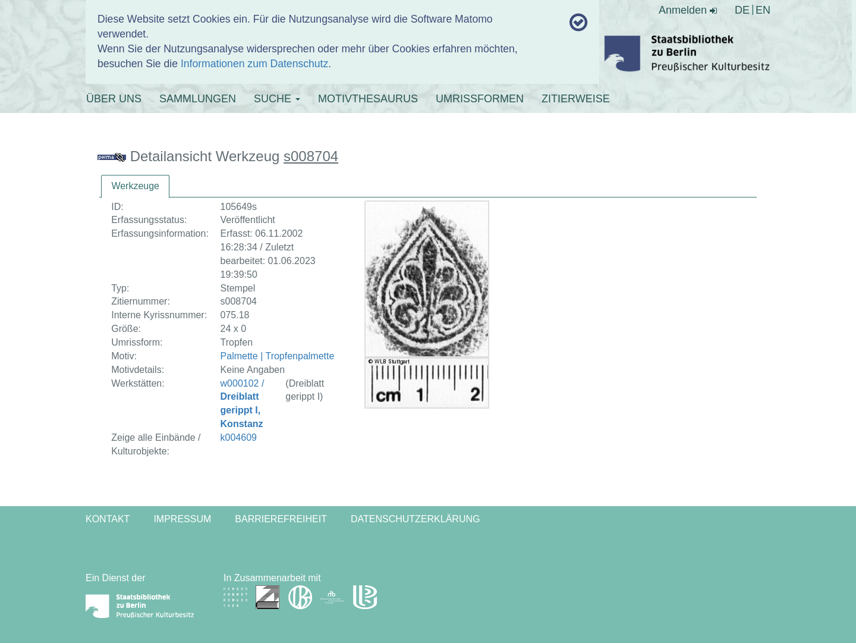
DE (742, 10)
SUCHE (277, 99)
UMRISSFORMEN (480, 99)
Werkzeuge (135, 186)
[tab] (135, 186)
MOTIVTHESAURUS (368, 99)
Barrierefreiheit (281, 519)
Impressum (182, 519)
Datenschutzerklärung (415, 519)
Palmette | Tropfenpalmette (278, 356)
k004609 (239, 437)
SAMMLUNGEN (197, 99)
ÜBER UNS (113, 99)
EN (763, 10)
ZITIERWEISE (576, 99)
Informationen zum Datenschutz (254, 64)
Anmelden (688, 10)
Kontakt (108, 519)
